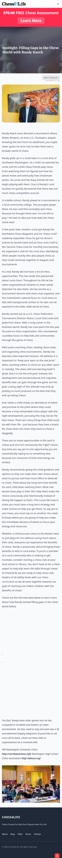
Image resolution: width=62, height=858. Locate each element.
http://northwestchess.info (16, 754)
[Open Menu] (58, 4)
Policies (37, 834)
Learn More (31, 20)
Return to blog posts (51, 78)
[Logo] (14, 4)
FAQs (20, 834)
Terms (28, 834)
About (5, 834)
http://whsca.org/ (31, 758)
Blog (12, 834)
